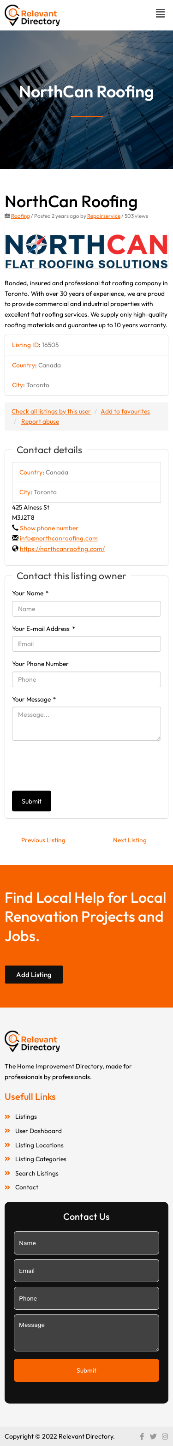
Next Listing (130, 840)
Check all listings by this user (51, 411)
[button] (160, 13)
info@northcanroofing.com (59, 538)
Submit (32, 801)
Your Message (34, 699)
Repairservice (103, 215)
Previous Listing (43, 840)
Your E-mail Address (43, 628)
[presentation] (82, 766)
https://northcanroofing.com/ (62, 549)
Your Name (30, 593)
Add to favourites (125, 411)
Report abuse (40, 421)
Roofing (20, 215)
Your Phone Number (40, 664)
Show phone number (49, 528)
